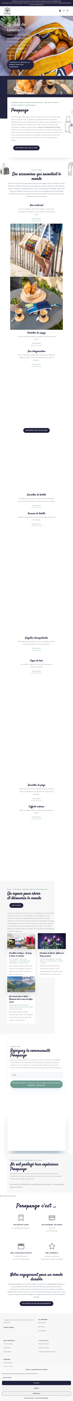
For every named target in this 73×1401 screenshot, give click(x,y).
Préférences (36, 1393)
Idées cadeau (7, 1352)
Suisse (11, 1007)
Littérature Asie (24, 961)
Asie (10, 959)
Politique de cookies (29, 1398)
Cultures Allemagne (47, 959)
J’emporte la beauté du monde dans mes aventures (19, 70)
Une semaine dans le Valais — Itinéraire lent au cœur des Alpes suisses (21, 999)
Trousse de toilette (16, 33)
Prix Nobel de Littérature (18, 963)
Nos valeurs (41, 1327)
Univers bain (7, 1348)
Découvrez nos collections (26, 148)
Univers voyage (8, 1344)
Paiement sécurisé (43, 1344)
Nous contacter (8, 1363)
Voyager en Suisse (15, 1009)
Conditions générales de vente (47, 1352)
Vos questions (42, 1331)
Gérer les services (7, 1377)
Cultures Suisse (51, 961)
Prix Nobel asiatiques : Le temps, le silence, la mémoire (20, 954)
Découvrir (36, 219)
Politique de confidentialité (41, 1398)
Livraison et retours (43, 1348)
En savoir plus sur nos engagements (36, 1303)
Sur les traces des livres (23, 1007)
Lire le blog (16, 905)
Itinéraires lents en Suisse (19, 1005)
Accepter (36, 1383)
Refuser (36, 1388)
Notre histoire (42, 1323)
